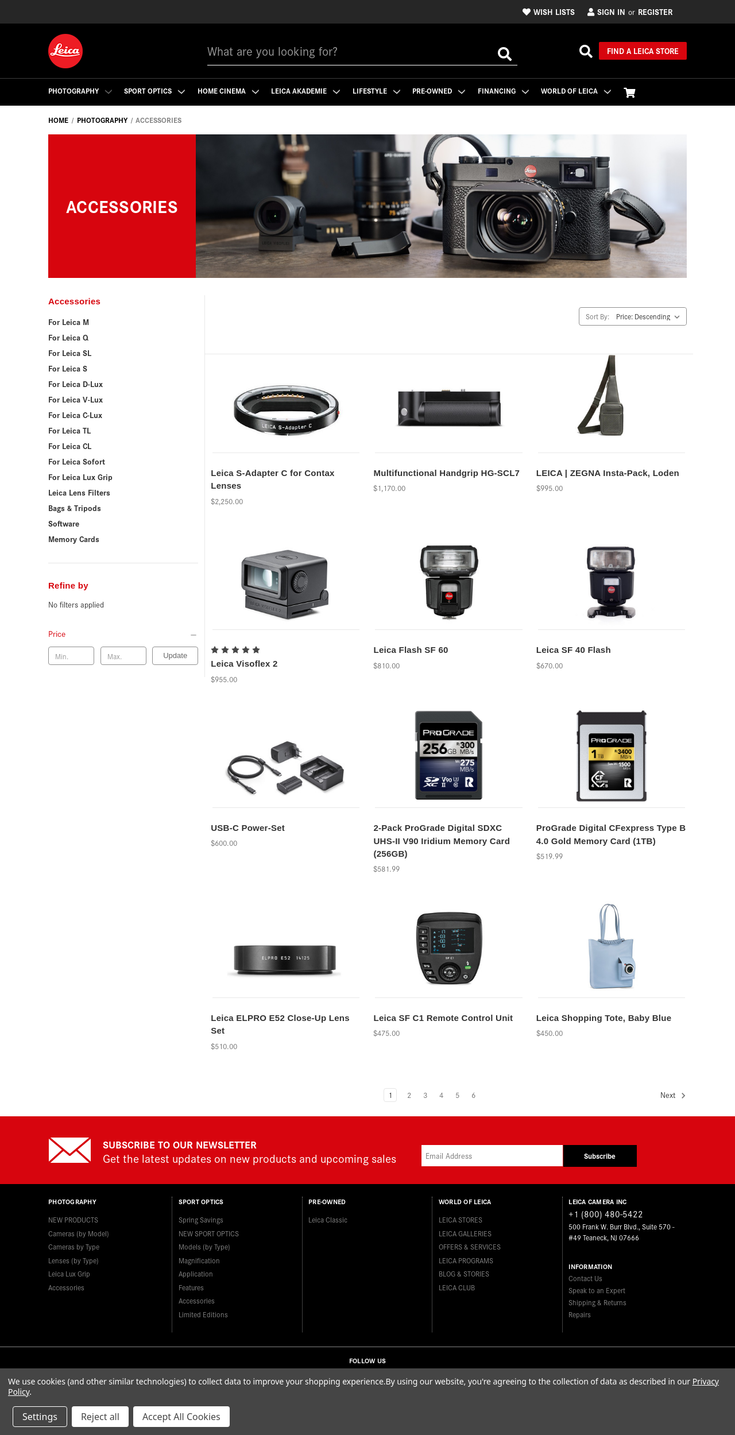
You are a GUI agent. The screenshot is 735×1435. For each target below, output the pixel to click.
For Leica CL (69, 445)
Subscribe (600, 1155)
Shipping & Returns (597, 1302)
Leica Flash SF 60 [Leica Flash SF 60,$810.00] (410, 650)
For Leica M (68, 321)
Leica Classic (327, 1219)
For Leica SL (69, 352)
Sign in (606, 11)
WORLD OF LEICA (578, 90)
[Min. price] (71, 656)
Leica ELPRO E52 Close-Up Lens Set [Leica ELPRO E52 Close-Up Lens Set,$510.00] (280, 1024)
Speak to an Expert (596, 1290)
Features (191, 1286)
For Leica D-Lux (75, 383)
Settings (39, 1416)
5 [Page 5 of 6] (457, 1094)
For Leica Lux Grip (80, 476)
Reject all (100, 1416)
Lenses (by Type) (73, 1259)
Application (196, 1273)
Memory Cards (73, 538)
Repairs (579, 1314)
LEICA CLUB (457, 1286)
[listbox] (650, 316)
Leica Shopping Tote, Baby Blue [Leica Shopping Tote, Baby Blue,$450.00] (604, 1018)
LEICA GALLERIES (465, 1232)
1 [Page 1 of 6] (390, 1094)
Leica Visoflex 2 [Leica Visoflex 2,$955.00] (244, 663)
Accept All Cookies (181, 1416)
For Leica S (67, 368)
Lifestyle (377, 90)
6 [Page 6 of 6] (473, 1094)
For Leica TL (69, 430)
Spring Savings (201, 1219)
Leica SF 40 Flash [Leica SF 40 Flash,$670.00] (573, 650)
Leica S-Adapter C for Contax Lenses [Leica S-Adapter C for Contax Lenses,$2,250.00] (272, 479)
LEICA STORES (460, 1219)
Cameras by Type (73, 1246)
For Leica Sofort (76, 461)
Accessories (66, 1286)
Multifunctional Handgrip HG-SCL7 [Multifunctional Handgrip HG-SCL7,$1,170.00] (446, 473)
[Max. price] (123, 656)
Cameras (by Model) (78, 1232)
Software (63, 523)
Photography (80, 90)
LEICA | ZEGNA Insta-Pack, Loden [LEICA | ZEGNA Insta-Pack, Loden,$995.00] (607, 473)
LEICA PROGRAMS (466, 1259)
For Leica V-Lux (75, 399)
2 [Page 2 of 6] (409, 1094)
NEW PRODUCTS (73, 1219)
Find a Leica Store (643, 50)
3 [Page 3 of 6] (425, 1094)
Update (175, 655)
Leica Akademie (306, 90)
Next (673, 1095)
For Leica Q (68, 337)
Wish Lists (549, 11)
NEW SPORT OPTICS (209, 1232)
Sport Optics (155, 90)
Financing (505, 90)
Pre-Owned (440, 90)
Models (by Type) (204, 1246)
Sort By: (597, 316)
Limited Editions (203, 1313)
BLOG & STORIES (464, 1273)
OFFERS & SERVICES (470, 1246)
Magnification (199, 1259)
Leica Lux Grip (69, 1273)
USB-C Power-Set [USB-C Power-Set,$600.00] (248, 828)
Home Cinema (229, 90)
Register (655, 11)
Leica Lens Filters (79, 492)
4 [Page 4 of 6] (441, 1094)
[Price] (123, 633)
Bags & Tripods (74, 507)
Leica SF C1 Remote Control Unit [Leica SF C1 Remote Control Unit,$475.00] (443, 1018)
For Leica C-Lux (75, 414)
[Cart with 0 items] (632, 92)
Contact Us (585, 1278)
